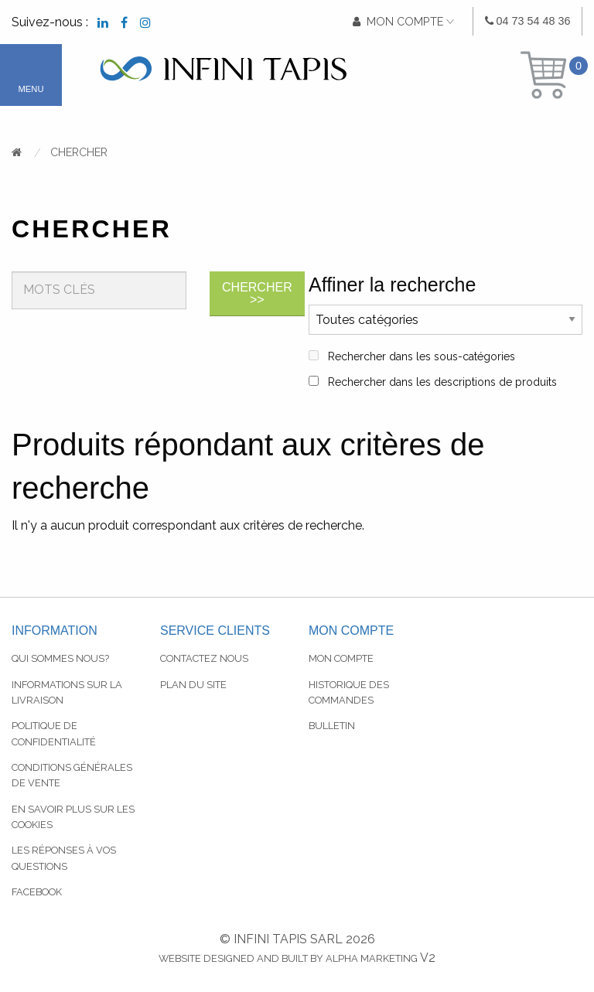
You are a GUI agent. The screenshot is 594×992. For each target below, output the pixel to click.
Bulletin (332, 725)
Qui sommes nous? (60, 658)
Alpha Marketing (372, 958)
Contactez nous (204, 658)
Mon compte (341, 658)
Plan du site (193, 684)
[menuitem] (527, 21)
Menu (31, 89)
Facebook (37, 892)
